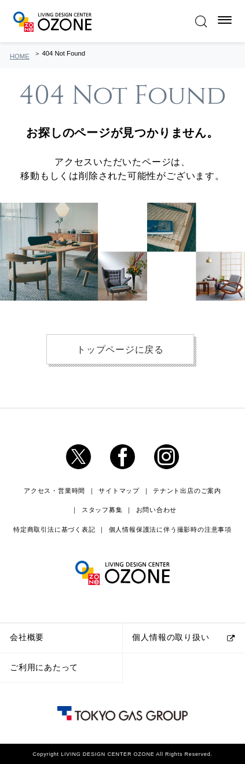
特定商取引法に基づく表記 (54, 529)
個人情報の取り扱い (170, 637)
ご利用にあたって (44, 667)
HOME (20, 56)
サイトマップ (119, 490)
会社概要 (27, 637)
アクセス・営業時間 (54, 490)
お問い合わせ (156, 509)
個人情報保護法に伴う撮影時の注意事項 (170, 529)
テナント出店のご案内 (187, 490)
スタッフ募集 (102, 509)
